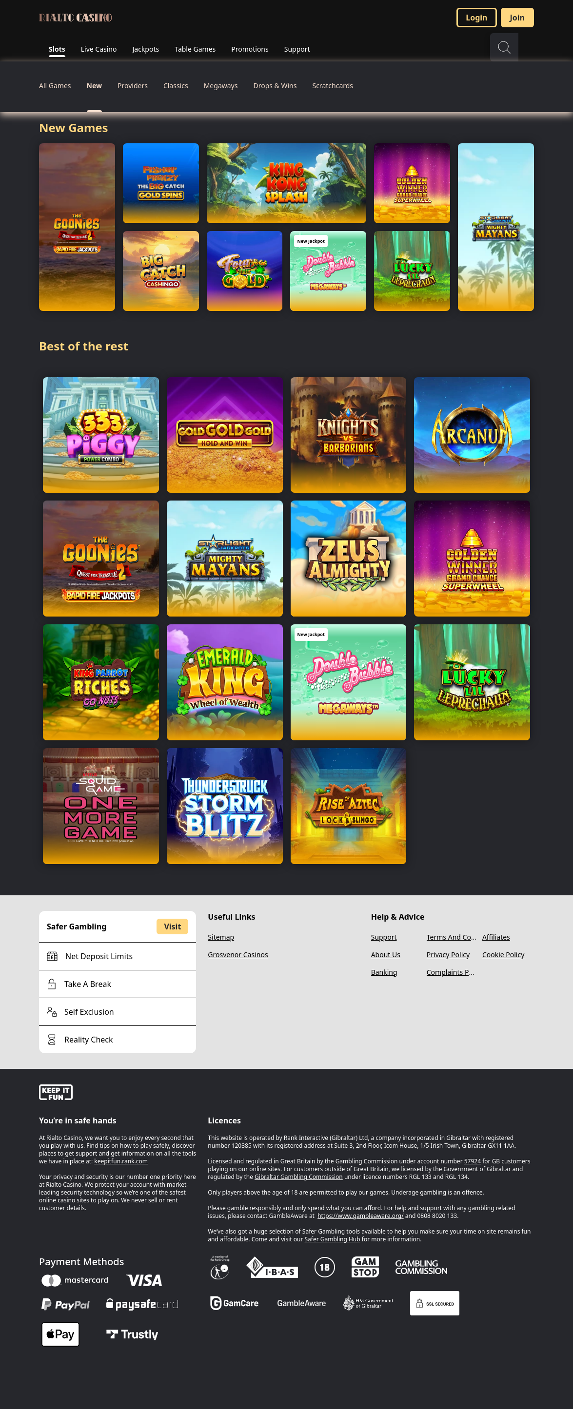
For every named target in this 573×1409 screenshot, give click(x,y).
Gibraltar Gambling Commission (299, 1177)
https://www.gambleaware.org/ (360, 1216)
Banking (384, 972)
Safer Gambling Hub (332, 1239)
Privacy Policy (448, 954)
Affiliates (496, 937)
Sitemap (221, 937)
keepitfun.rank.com (121, 1161)
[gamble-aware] (117, 1093)
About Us (385, 954)
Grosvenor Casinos (238, 954)
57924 (472, 1161)
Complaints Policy (452, 972)
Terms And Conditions (452, 937)
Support (384, 937)
